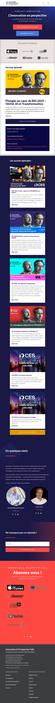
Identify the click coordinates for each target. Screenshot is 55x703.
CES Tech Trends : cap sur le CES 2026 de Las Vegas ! (25, 191)
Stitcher (44, 146)
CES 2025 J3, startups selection (21, 375)
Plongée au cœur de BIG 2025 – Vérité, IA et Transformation (26, 102)
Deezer (38, 146)
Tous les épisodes (27, 121)
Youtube (9, 148)
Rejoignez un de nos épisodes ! (16, 139)
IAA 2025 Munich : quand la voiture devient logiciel (25, 237)
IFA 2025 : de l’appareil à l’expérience (23, 283)
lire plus (8, 116)
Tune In (24, 146)
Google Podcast (17, 148)
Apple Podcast (11, 146)
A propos (8, 675)
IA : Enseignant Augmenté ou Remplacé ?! (24, 331)
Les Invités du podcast (12, 681)
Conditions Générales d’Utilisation (12, 667)
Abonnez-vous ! (27, 33)
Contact (8, 688)
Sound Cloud (31, 146)
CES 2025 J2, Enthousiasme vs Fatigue (23, 417)
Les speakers (9, 678)
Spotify (19, 146)
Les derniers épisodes (27, 27)
